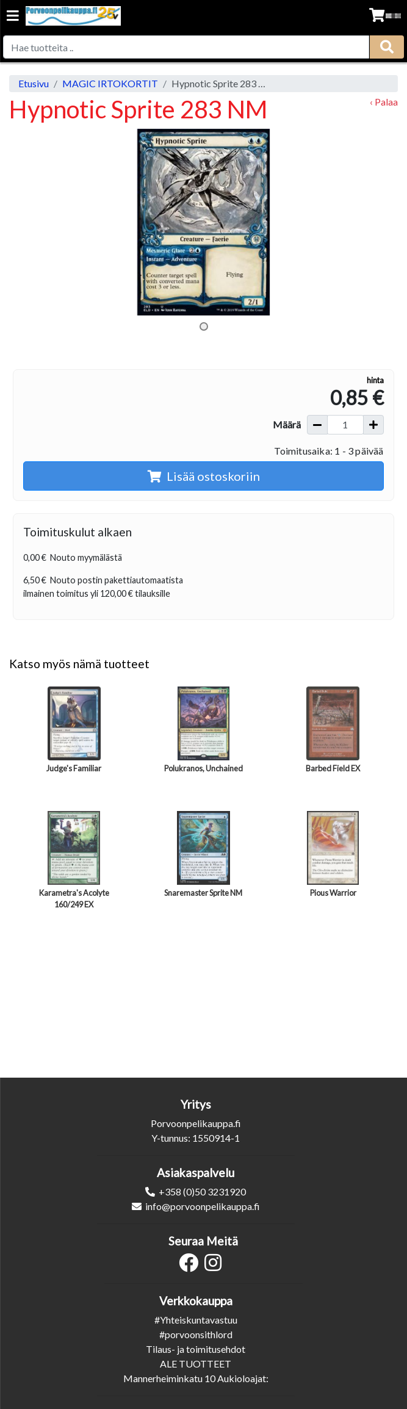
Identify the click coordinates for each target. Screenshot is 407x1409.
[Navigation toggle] (13, 17)
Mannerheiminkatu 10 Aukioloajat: (195, 1378)
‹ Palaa (384, 101)
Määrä (287, 424)
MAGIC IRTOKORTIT (110, 83)
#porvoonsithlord (195, 1334)
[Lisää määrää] (373, 425)
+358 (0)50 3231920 (202, 1191)
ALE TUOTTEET (195, 1363)
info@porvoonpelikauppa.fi (202, 1206)
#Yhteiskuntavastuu (195, 1319)
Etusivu (33, 83)
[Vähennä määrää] (317, 425)
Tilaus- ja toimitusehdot (195, 1349)
